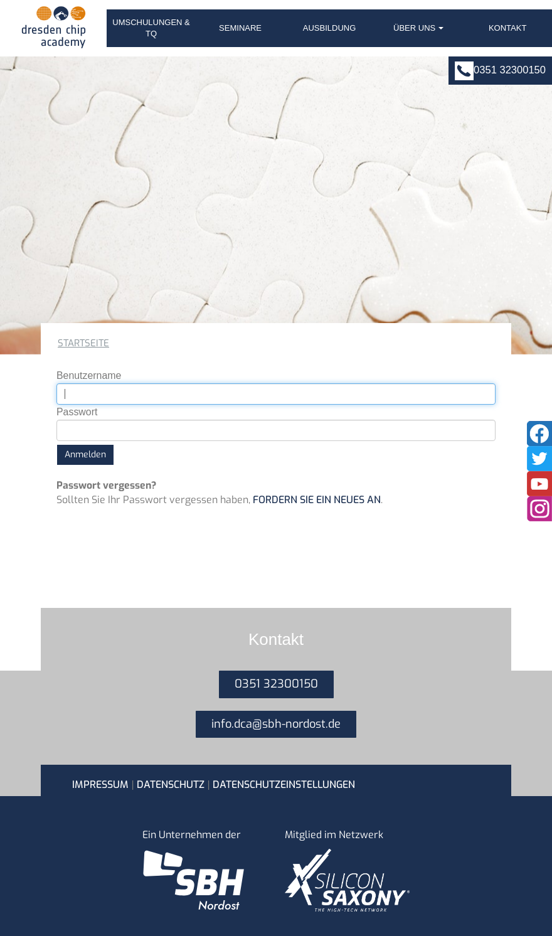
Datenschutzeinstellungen (284, 784)
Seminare (240, 28)
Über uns (418, 28)
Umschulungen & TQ (151, 28)
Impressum (100, 784)
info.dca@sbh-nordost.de (276, 723)
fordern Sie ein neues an (317, 499)
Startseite (83, 343)
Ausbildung (329, 28)
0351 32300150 (510, 70)
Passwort (76, 412)
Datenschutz (170, 784)
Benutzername (88, 375)
